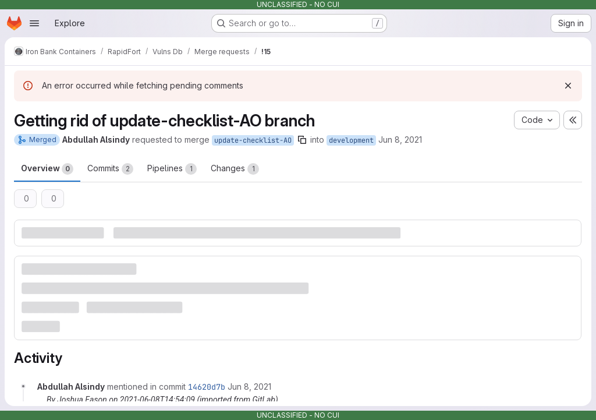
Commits (110, 169)
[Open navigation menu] (34, 23)
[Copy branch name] (302, 140)
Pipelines (172, 169)
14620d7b (206, 387)
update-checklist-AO (253, 140)
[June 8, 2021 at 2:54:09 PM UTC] (249, 386)
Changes (235, 169)
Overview (47, 169)
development (351, 140)
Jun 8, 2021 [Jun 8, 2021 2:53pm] (400, 139)
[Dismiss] (568, 86)
